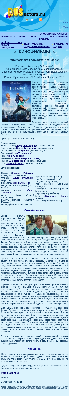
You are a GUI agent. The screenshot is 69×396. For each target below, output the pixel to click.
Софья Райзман (22, 173)
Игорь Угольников (21, 153)
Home (27, 20)
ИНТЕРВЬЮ (20, 36)
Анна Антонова (15, 155)
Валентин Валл (56, 196)
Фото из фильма (10, 373)
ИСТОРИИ (6, 36)
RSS (40, 19)
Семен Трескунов (26, 148)
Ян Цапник (23, 150)
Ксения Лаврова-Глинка (25, 158)
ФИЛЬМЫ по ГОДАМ (60, 45)
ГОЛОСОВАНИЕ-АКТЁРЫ (53, 34)
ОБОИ (33, 36)
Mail (32, 20)
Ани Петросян (17, 161)
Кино (24, 10)
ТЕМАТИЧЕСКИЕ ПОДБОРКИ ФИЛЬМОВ (37, 45)
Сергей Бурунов (20, 183)
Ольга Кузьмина (23, 178)
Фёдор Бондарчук (26, 145)
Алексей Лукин (14, 163)
